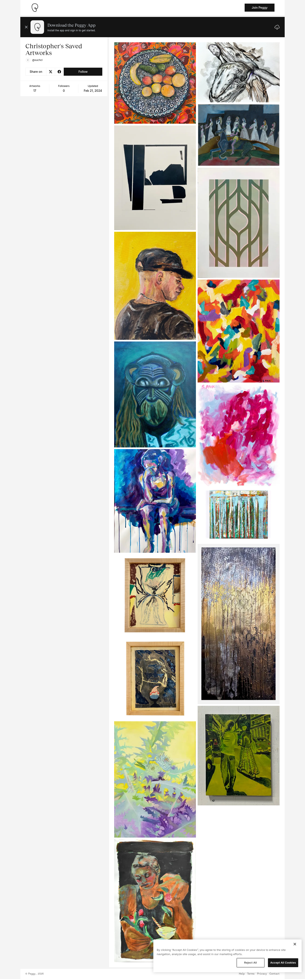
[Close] (294, 944)
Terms (251, 974)
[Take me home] (34, 7)
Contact (274, 974)
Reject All (250, 962)
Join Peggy (260, 7)
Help (242, 974)
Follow (82, 71)
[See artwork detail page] (155, 83)
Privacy (262, 974)
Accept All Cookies (283, 962)
